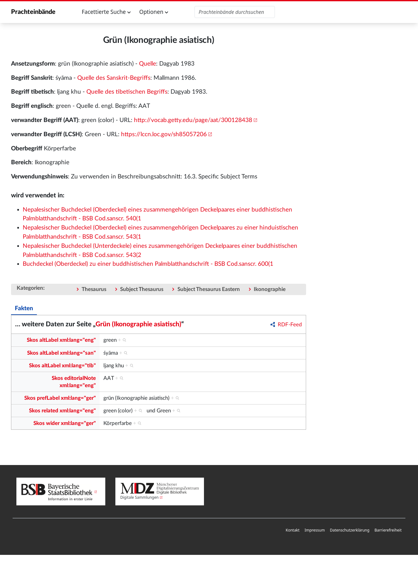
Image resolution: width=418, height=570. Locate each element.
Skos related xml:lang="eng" (62, 410)
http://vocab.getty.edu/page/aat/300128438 (193, 120)
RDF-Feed (290, 324)
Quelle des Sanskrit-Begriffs (113, 78)
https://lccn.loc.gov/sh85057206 (164, 134)
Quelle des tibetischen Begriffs (126, 92)
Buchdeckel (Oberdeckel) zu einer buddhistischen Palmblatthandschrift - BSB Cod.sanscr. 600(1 (148, 264)
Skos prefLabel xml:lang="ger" (60, 398)
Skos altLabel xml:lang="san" (61, 353)
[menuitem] (292, 530)
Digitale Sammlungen (139, 497)
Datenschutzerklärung (349, 530)
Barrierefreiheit (388, 530)
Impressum (315, 530)
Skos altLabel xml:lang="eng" (61, 340)
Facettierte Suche (106, 11)
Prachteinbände (33, 12)
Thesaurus (94, 289)
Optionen (153, 11)
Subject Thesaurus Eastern (208, 289)
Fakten (24, 308)
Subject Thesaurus (141, 289)
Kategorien (30, 288)
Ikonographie (270, 289)
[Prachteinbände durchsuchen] (234, 12)
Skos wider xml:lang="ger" (64, 423)
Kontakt (292, 530)
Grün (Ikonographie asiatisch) (138, 324)
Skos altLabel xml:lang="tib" (62, 365)
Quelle (147, 64)
